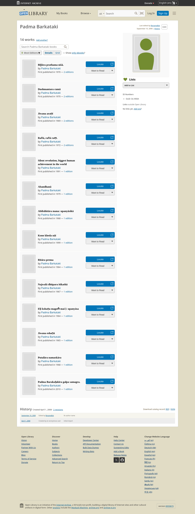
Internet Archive (63, 504)
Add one (137, 109)
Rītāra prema (45, 259)
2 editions (69, 72)
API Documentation (92, 444)
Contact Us (119, 444)
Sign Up (162, 13)
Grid (57, 52)
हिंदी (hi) (147, 462)
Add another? (42, 40)
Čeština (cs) (149, 444)
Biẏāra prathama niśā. (51, 64)
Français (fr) (149, 458)
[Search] (119, 13)
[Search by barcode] (142, 13)
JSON (173, 409)
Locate (100, 64)
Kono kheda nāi (47, 235)
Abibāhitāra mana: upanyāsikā (56, 211)
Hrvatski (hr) (150, 466)
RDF (167, 409)
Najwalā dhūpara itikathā (53, 284)
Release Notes (120, 455)
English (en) (149, 451)
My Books (62, 13)
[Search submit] (136, 13)
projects (56, 507)
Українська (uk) (151, 488)
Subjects (56, 451)
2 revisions (58, 409)
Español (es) (149, 455)
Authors (55, 447)
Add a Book (119, 451)
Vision (24, 440)
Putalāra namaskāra (49, 357)
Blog (23, 455)
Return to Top (58, 462)
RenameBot (155, 25)
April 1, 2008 (25, 421)
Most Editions (29, 52)
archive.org (94, 507)
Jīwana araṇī (45, 113)
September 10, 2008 (28, 415)
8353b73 (170, 506)
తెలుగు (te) (148, 484)
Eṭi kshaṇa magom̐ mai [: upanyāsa (58, 308)
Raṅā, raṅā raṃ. (47, 137)
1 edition (68, 171)
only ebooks (78, 52)
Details (49, 52)
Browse (82, 13)
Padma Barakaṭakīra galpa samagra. (59, 381)
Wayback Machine (79, 507)
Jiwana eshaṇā (46, 333)
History (157, 28)
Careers (24, 451)
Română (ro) (150, 477)
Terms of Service (28, 458)
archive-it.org (110, 507)
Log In (151, 13)
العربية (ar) (148, 440)
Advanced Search (60, 458)
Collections (57, 455)
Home (55, 440)
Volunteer (25, 444)
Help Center (119, 440)
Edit (164, 26)
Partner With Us (28, 447)
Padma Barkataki (51, 68)
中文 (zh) (148, 492)
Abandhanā (44, 186)
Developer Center (91, 440)
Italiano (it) (149, 469)
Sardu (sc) (148, 480)
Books (55, 444)
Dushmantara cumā (49, 89)
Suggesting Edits (121, 447)
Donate (149, 3)
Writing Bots (88, 451)
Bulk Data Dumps (91, 447)
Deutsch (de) (150, 447)
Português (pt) (151, 473)
